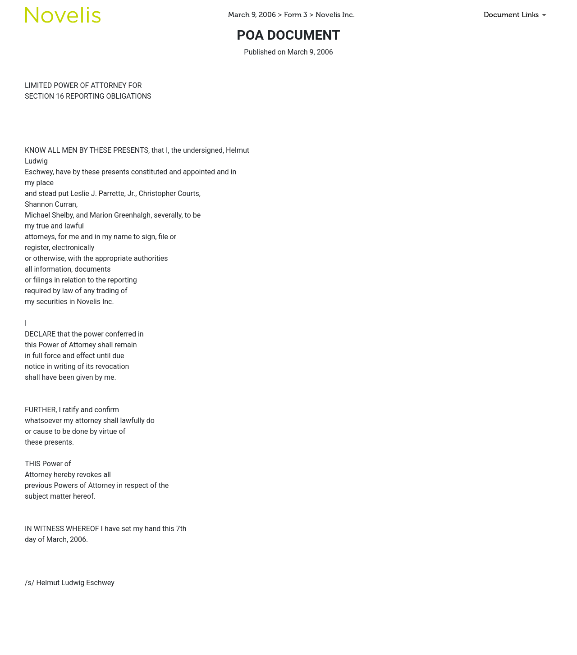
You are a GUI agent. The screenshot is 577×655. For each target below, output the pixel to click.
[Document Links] (516, 15)
